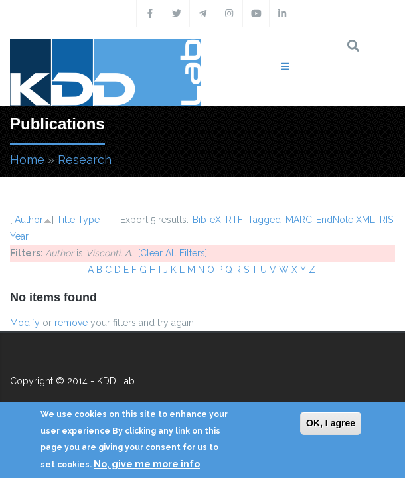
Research (85, 160)
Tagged (264, 219)
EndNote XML (345, 219)
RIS (386, 219)
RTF (234, 219)
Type (89, 219)
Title (65, 219)
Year (19, 236)
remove (71, 322)
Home (27, 160)
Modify (25, 322)
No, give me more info (147, 464)
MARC (298, 219)
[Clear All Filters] (172, 253)
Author (29, 219)
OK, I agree (330, 423)
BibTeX (207, 219)
